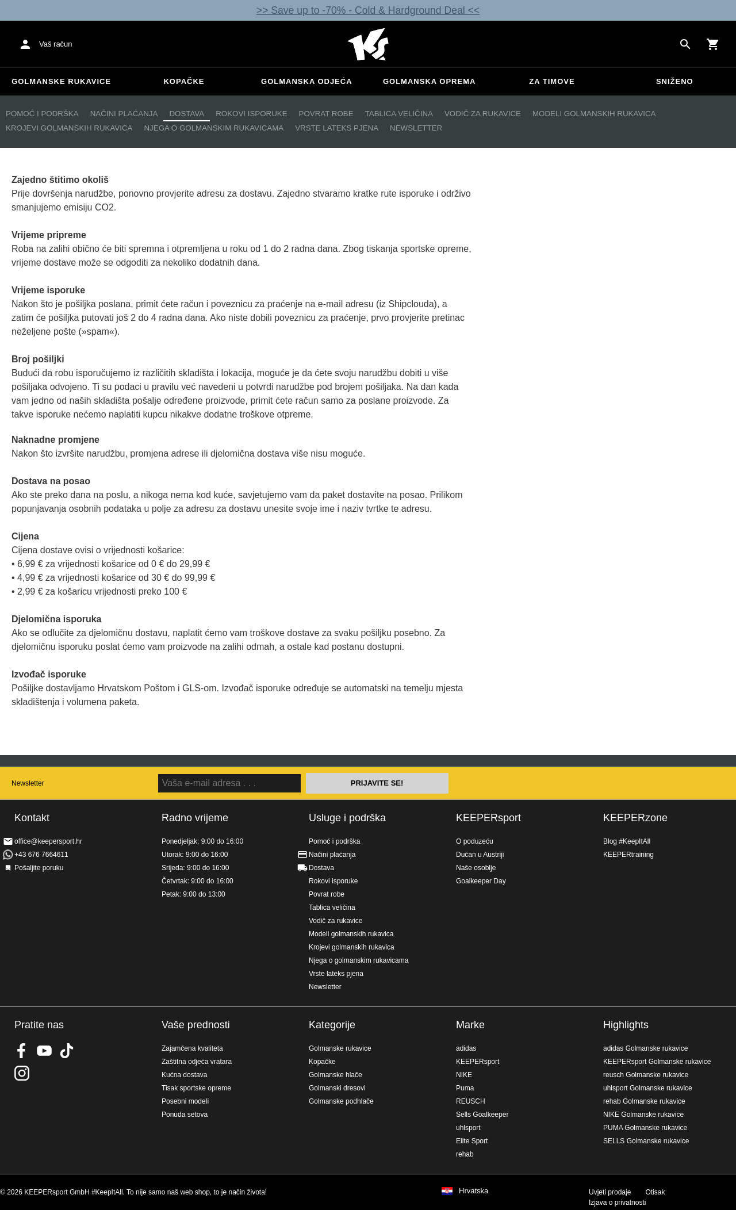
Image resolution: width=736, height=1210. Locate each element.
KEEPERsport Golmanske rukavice (657, 1062)
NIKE (464, 1075)
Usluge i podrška (347, 818)
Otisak (655, 1192)
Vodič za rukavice (482, 113)
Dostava (186, 113)
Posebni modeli (185, 1101)
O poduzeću (474, 841)
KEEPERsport (488, 818)
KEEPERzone (635, 818)
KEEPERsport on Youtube (44, 1050)
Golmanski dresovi (337, 1088)
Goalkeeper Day (481, 881)
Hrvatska (473, 1191)
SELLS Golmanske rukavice (646, 1141)
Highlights (626, 1025)
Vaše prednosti (196, 1025)
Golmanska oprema (429, 81)
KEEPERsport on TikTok (66, 1050)
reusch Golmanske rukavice (645, 1075)
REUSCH (470, 1101)
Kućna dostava (184, 1075)
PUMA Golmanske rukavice (645, 1128)
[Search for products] (685, 44)
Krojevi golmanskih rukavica (69, 128)
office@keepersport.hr (48, 841)
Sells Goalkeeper (482, 1115)
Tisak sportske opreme (196, 1088)
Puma (465, 1088)
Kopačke (183, 81)
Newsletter (416, 128)
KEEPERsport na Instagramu (21, 1073)
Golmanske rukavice (61, 81)
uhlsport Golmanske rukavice (647, 1088)
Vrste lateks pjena (336, 128)
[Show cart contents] (713, 44)
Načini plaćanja (124, 113)
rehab (465, 1154)
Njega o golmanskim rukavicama (213, 128)
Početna (368, 44)
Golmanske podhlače (341, 1101)
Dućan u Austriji (480, 855)
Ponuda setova (185, 1115)
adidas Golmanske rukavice (645, 1048)
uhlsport (468, 1128)
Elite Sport (472, 1141)
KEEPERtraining (628, 855)
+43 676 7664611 (41, 855)
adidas (466, 1048)
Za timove (551, 81)
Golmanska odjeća (306, 81)
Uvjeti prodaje (610, 1192)
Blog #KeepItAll (626, 841)
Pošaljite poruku (38, 868)
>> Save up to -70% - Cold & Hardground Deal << (368, 10)
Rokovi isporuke (251, 113)
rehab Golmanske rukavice (644, 1101)
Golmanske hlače (335, 1075)
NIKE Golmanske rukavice (643, 1115)
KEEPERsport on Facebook (21, 1050)
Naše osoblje (476, 868)
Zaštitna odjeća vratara (197, 1062)
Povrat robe (326, 113)
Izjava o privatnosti (617, 1202)
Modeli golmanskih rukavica (594, 113)
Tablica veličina (399, 113)
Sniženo (674, 81)
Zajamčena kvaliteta (192, 1048)
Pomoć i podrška (42, 113)
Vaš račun (55, 44)
